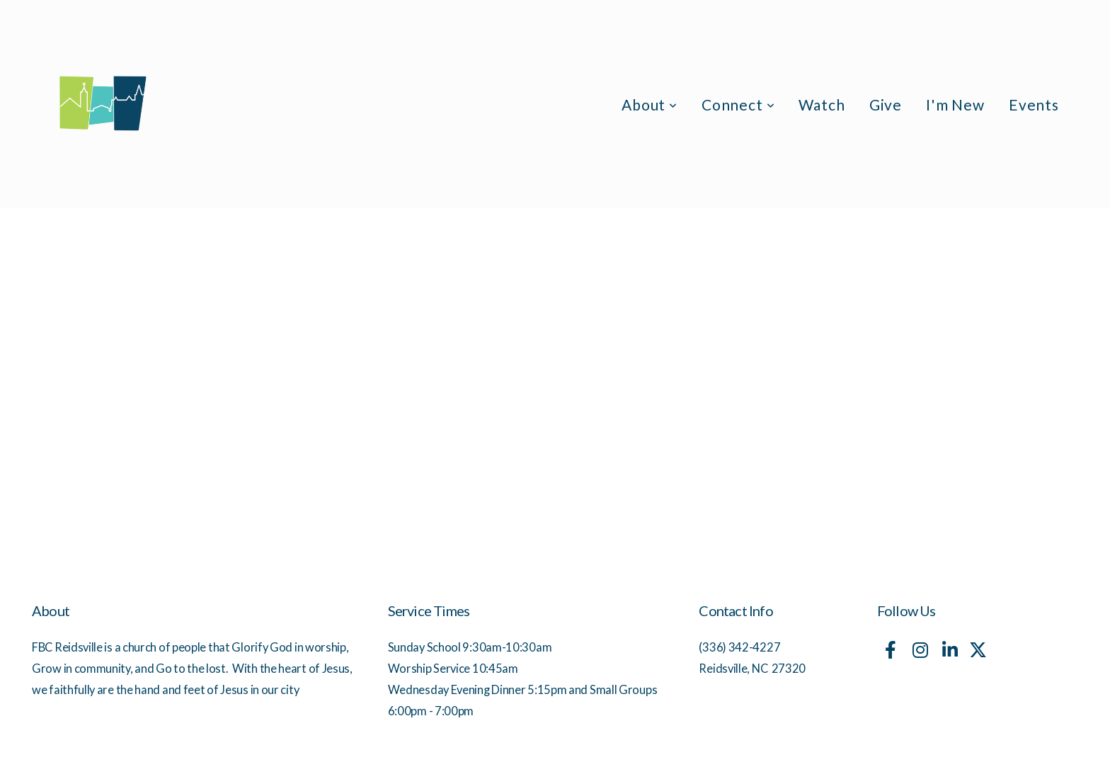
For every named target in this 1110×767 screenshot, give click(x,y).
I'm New (955, 104)
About (649, 104)
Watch (822, 104)
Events (1034, 104)
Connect (738, 104)
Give (885, 104)
